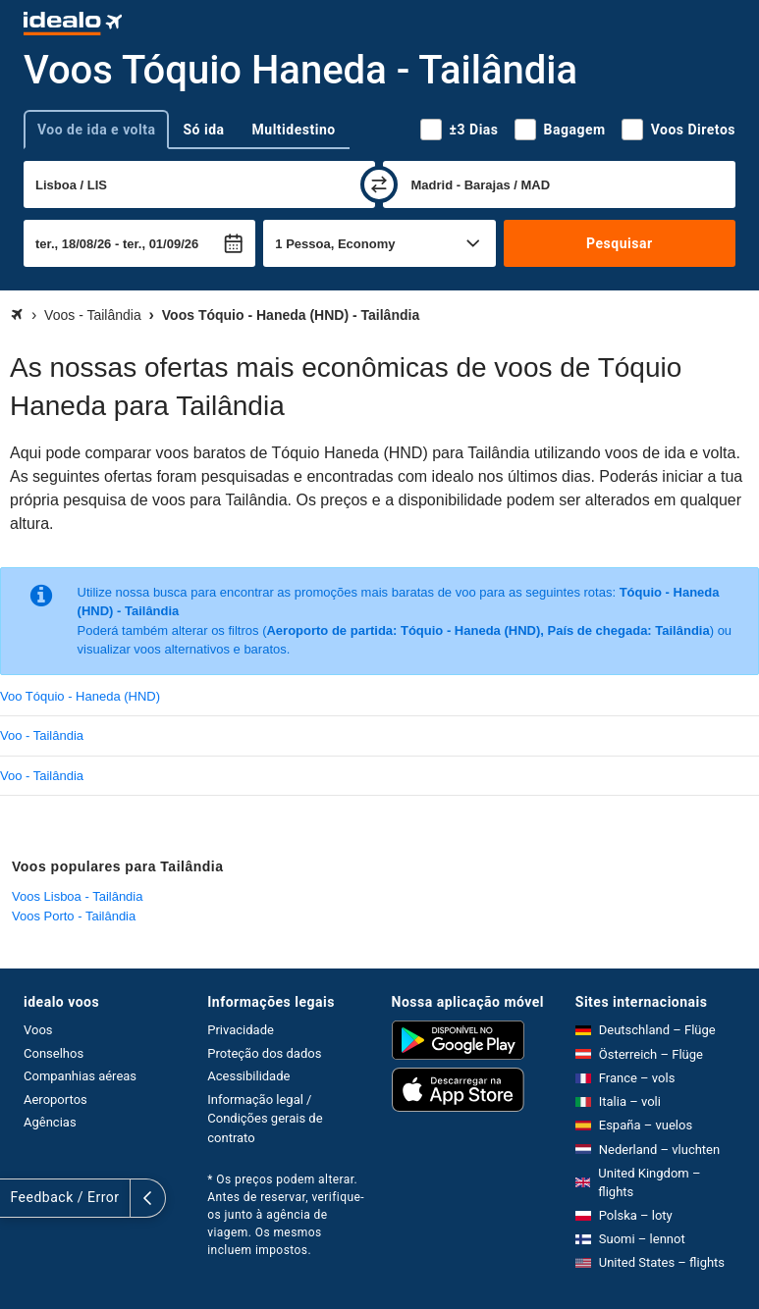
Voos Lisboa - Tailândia (77, 896)
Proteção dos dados (264, 1053)
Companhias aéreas (80, 1076)
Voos (38, 1029)
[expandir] (17, 1198)
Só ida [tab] (203, 129)
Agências (50, 1122)
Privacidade (240, 1029)
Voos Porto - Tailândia (74, 916)
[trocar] (379, 184)
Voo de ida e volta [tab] (96, 129)
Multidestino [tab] (294, 129)
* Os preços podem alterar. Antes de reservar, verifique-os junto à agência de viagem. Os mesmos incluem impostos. (285, 1215)
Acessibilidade (248, 1076)
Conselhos (53, 1053)
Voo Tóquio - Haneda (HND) (80, 696)
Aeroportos (55, 1099)
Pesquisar (619, 243)
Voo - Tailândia (41, 735)
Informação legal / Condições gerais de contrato (264, 1118)
